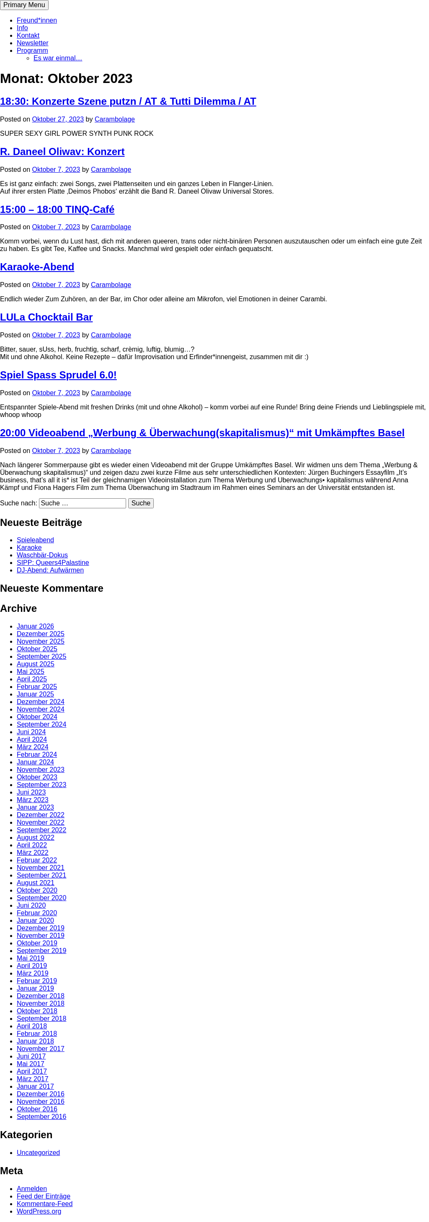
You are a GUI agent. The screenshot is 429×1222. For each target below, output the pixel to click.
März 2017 (33, 1078)
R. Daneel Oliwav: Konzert (62, 151)
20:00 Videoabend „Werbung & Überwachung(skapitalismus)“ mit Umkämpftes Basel (202, 432)
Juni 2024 (31, 731)
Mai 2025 (30, 671)
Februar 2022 (37, 860)
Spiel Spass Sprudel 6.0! (58, 375)
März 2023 (33, 799)
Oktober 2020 (37, 890)
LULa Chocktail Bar (46, 317)
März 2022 (33, 852)
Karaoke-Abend (37, 266)
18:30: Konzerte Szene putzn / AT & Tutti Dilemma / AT (128, 101)
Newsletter (33, 43)
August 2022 (35, 837)
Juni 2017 (31, 1056)
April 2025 (32, 679)
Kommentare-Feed (44, 1203)
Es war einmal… (58, 58)
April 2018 (32, 1026)
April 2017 (32, 1071)
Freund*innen (37, 20)
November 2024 (41, 709)
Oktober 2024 (37, 716)
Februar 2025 (37, 686)
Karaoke (29, 547)
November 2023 (41, 769)
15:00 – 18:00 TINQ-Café (57, 209)
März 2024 (33, 747)
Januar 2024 (35, 762)
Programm (32, 50)
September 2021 (41, 875)
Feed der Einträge (43, 1196)
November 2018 (41, 1003)
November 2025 (41, 641)
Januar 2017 (35, 1086)
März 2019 (33, 973)
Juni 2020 (31, 905)
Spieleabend (35, 540)
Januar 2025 (35, 694)
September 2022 (41, 830)
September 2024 (41, 724)
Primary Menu (24, 4)
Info (22, 27)
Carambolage (115, 119)
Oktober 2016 (37, 1109)
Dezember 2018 (41, 995)
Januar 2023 (35, 807)
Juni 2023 (31, 792)
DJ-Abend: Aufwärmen (50, 570)
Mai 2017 (30, 1063)
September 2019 (41, 950)
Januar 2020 (35, 920)
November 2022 (41, 822)
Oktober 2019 (37, 943)
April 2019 (32, 965)
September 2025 (41, 656)
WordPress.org (39, 1211)
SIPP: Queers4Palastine (53, 562)
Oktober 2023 (37, 777)
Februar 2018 (37, 1033)
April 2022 (32, 845)
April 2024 (32, 739)
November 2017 (41, 1048)
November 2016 (41, 1101)
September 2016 (41, 1116)
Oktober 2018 (37, 1011)
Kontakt (28, 35)
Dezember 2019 (41, 928)
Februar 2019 (37, 980)
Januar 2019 (35, 988)
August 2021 (35, 882)
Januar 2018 (35, 1041)
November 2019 (41, 935)
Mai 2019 (30, 958)
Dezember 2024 (41, 701)
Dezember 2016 (41, 1094)
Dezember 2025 (41, 633)
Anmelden (32, 1188)
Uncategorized (38, 1152)
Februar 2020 (37, 912)
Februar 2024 (37, 754)
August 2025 (35, 664)
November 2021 (41, 867)
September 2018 (41, 1018)
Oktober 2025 (37, 648)
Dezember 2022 (41, 814)
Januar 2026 (35, 626)
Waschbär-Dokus (42, 555)
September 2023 (41, 784)
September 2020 (41, 897)
